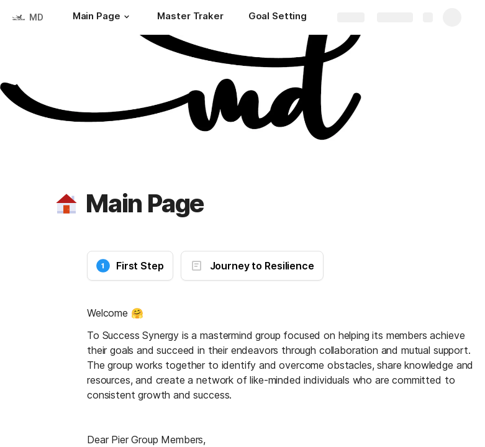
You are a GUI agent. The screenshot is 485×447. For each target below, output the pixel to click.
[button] (126, 17)
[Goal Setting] (277, 17)
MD (36, 17)
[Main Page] (102, 17)
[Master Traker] (190, 17)
